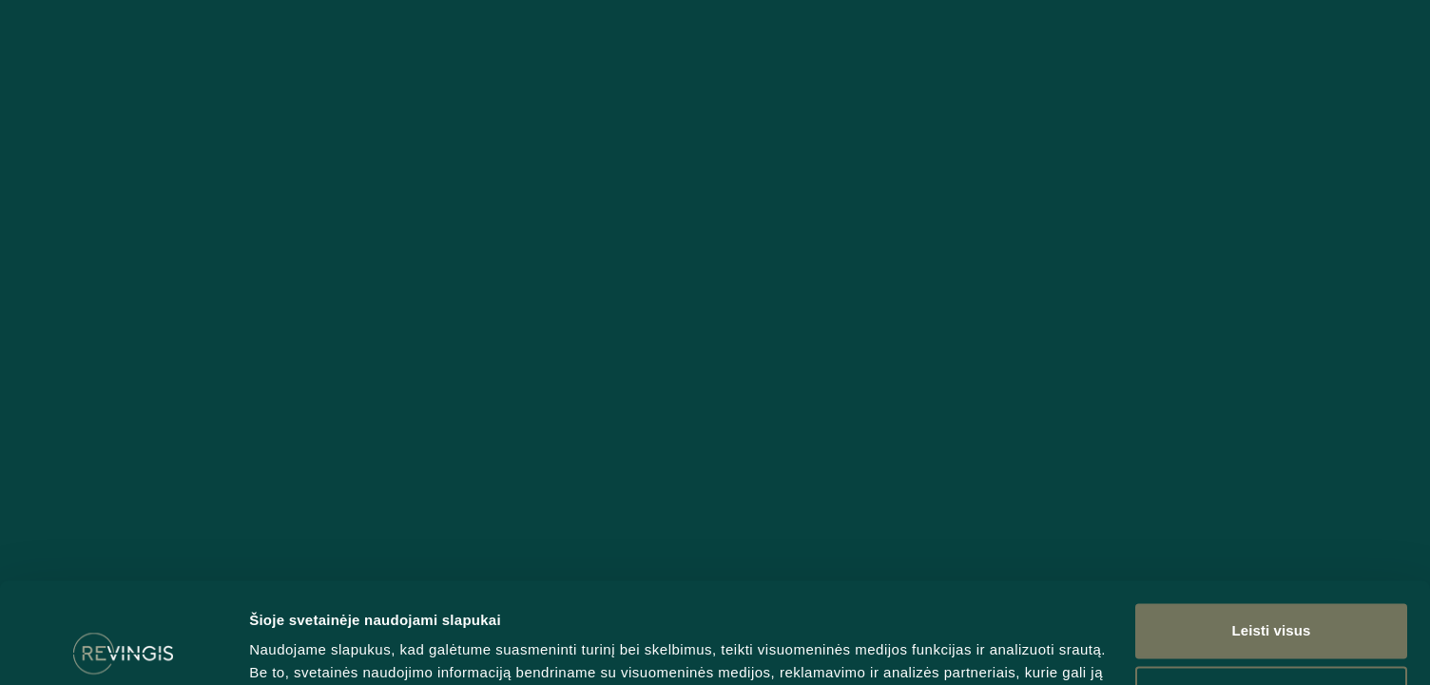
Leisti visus (1271, 530)
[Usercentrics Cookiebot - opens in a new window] (123, 648)
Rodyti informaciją (312, 647)
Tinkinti (1272, 592)
